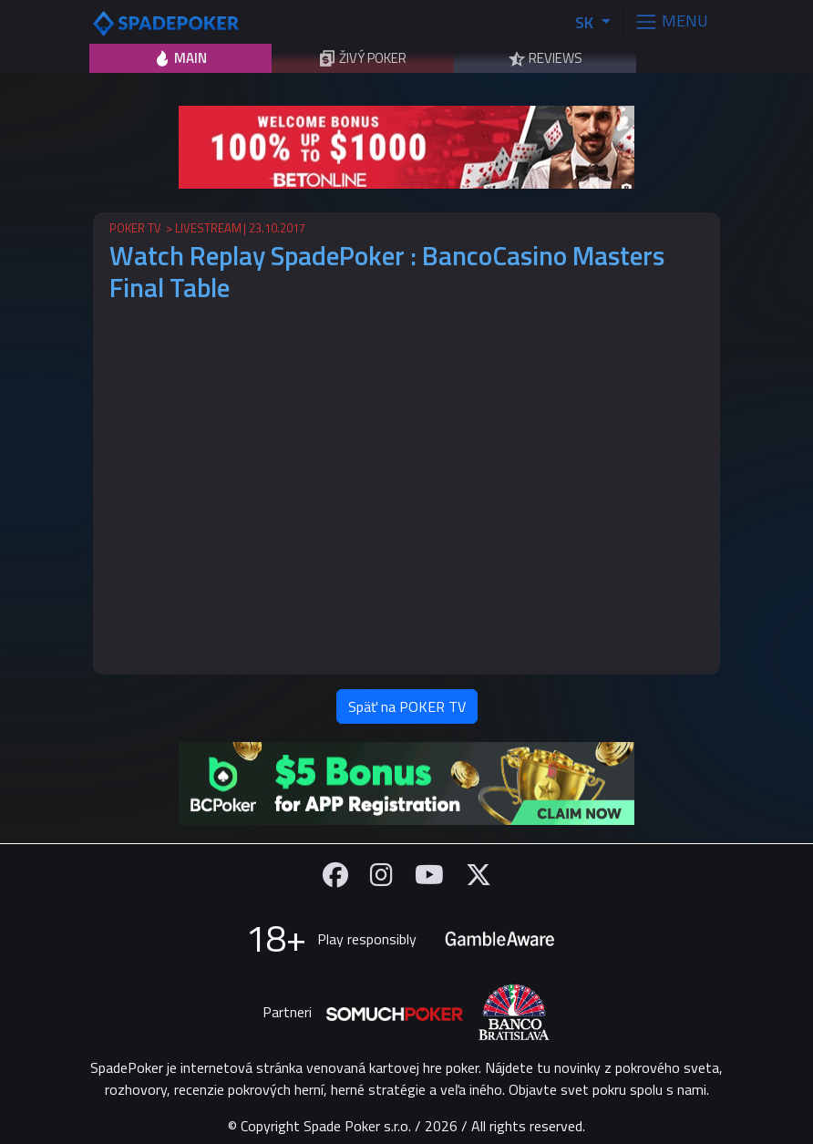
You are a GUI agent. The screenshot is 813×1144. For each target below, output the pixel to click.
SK (586, 22)
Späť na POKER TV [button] (407, 706)
